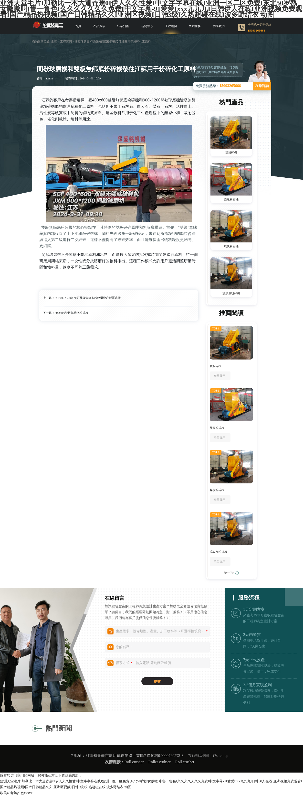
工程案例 (171, 26)
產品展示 (99, 26)
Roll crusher (134, 762)
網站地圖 (201, 755)
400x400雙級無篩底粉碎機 (71, 313)
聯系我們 (219, 26)
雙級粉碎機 (231, 199)
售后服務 (195, 26)
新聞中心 (147, 26)
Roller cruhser (159, 762)
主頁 (54, 41)
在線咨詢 (262, 86)
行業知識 (123, 26)
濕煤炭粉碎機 (231, 293)
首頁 (78, 26)
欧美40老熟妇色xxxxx (16, 793)
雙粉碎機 (231, 152)
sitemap (222, 755)
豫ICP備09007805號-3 (165, 755)
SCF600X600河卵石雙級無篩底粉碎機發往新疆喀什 (88, 298)
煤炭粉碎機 (231, 246)
